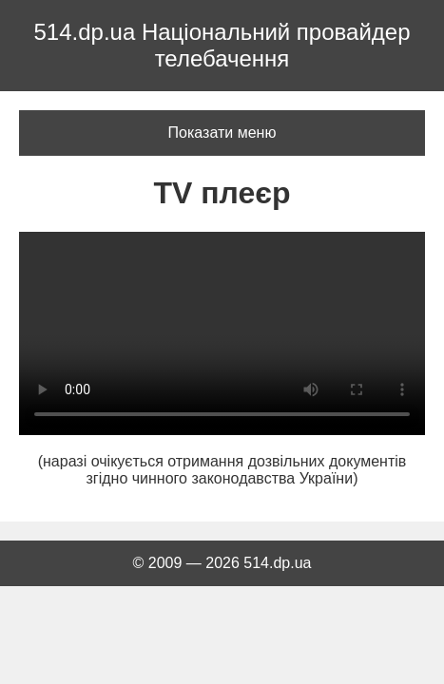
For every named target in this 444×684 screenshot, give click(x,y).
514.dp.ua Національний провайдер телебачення (221, 45)
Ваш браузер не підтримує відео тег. (222, 333)
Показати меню (222, 132)
